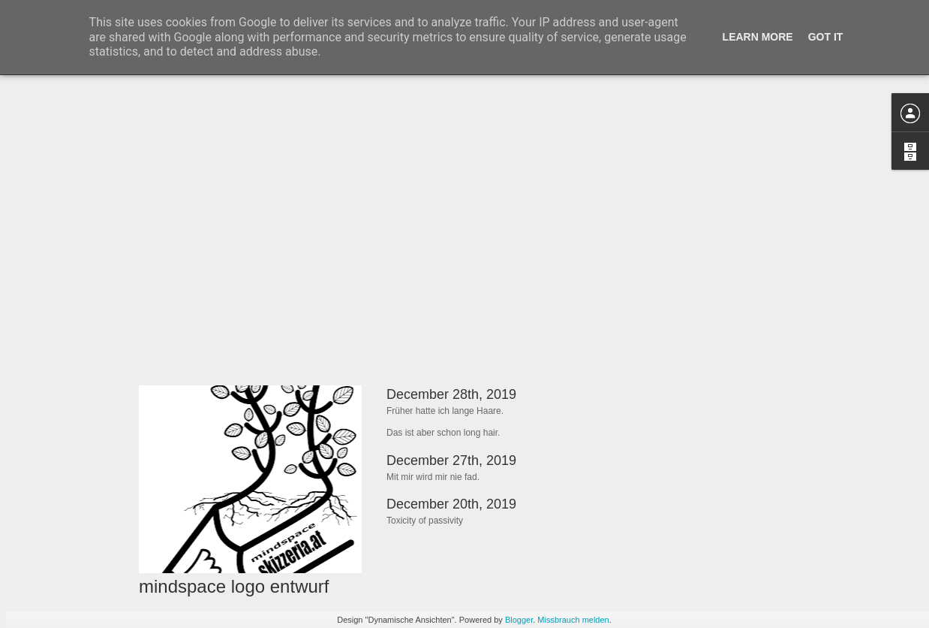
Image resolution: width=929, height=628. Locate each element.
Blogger (519, 619)
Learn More (758, 37)
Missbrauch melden (573, 619)
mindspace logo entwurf (234, 586)
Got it (825, 37)
